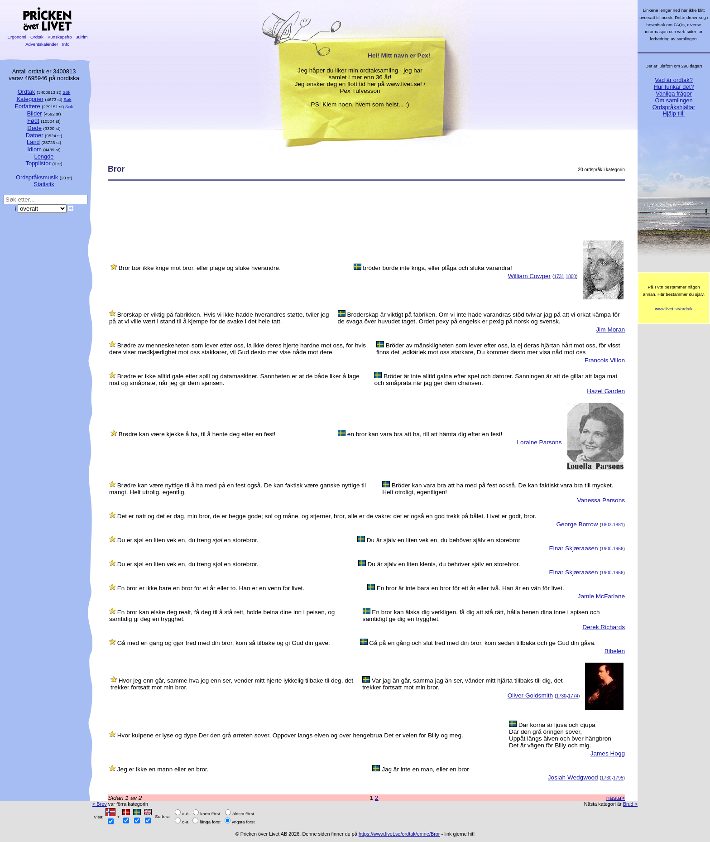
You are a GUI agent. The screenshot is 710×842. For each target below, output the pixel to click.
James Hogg (607, 753)
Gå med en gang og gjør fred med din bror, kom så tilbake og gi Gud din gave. (223, 643)
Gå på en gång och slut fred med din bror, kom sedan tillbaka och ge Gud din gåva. (482, 643)
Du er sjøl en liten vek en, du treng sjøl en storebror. (188, 564)
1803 (606, 524)
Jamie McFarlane (601, 596)
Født (33, 120)
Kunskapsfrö (59, 36)
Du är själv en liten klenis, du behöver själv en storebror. (444, 564)
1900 (606, 548)
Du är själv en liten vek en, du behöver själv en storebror (443, 540)
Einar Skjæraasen (573, 548)
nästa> (615, 797)
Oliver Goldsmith (530, 695)
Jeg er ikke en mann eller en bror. (163, 769)
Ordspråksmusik (37, 177)
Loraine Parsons (539, 442)
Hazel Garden (606, 391)
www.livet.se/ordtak (674, 308)
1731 (559, 276)
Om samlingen (673, 100)
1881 (618, 524)
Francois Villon (605, 360)
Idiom (34, 149)
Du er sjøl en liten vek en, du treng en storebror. (188, 540)
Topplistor (38, 163)
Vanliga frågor (673, 93)
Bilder (34, 113)
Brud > (630, 804)
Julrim (82, 36)
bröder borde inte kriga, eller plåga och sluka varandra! (437, 268)
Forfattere (27, 106)
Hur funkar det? (674, 86)
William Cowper (529, 276)
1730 (561, 695)
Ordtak (36, 36)
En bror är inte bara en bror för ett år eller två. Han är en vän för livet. (470, 588)
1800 (571, 276)
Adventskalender (41, 44)
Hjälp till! (674, 113)
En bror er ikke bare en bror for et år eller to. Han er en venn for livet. (210, 588)
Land (33, 142)
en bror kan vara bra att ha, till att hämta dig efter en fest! (424, 434)
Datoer (34, 135)
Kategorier (29, 99)
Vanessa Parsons (601, 500)
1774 (573, 695)
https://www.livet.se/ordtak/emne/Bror (399, 834)
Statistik (44, 184)
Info (66, 44)
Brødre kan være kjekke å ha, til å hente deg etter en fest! (197, 434)
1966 (618, 548)
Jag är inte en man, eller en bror (425, 769)
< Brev (99, 804)
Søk (66, 92)
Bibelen (614, 651)
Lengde (43, 156)
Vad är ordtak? (674, 80)
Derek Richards (603, 627)
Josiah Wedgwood (573, 777)
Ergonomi (17, 36)
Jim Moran (610, 329)
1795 (618, 777)
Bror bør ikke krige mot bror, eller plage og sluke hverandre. (200, 268)
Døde (34, 128)
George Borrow (577, 524)
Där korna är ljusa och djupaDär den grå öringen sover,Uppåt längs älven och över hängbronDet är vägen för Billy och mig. (560, 735)
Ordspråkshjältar (674, 107)
